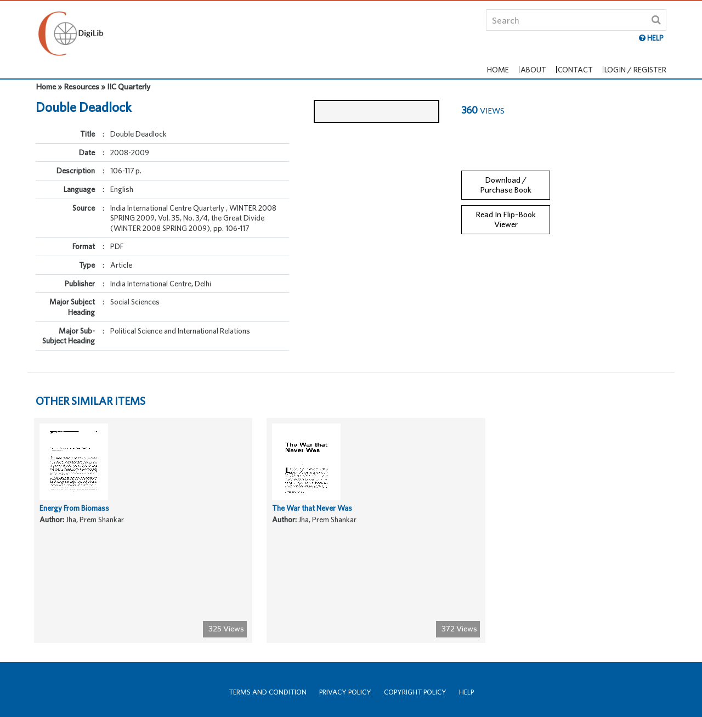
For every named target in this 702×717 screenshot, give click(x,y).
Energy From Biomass (76, 536)
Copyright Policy (415, 692)
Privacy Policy (345, 692)
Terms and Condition (268, 692)
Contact (576, 58)
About (538, 58)
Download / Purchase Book (505, 177)
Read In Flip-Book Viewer (505, 212)
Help (466, 692)
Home (507, 58)
